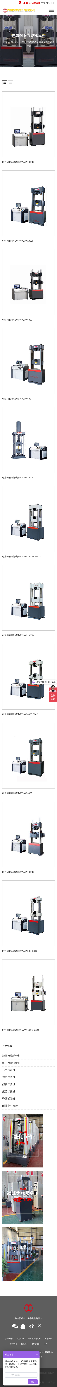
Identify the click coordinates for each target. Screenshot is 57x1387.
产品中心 (14, 42)
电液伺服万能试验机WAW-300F (17, 793)
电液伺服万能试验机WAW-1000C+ (18, 162)
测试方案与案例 (34, 1339)
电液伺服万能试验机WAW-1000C (18, 872)
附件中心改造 (10, 1105)
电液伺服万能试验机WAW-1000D (18, 635)
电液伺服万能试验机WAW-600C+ (18, 320)
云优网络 (50, 1382)
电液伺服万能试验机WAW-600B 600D (20, 714)
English (50, 3)
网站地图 (36, 1344)
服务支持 (48, 1339)
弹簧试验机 (8, 1098)
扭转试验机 (8, 1084)
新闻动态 (13, 1344)
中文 (43, 3)
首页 (5, 42)
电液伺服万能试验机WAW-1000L (17, 477)
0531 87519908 (29, 2)
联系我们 (24, 1344)
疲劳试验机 (8, 1091)
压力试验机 (8, 1070)
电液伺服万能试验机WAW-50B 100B (19, 951)
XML (45, 1344)
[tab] (4, 82)
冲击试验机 (8, 1077)
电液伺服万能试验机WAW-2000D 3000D (21, 556)
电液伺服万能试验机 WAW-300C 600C (20, 1030)
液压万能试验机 (28, 42)
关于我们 (9, 1339)
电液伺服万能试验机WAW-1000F (17, 241)
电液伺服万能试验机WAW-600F (17, 399)
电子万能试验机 (11, 1062)
